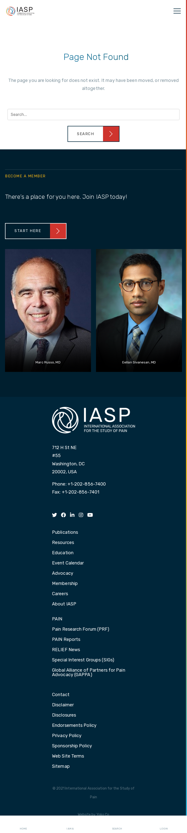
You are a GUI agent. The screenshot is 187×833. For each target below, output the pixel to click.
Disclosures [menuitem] (64, 715)
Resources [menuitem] (63, 542)
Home (23, 824)
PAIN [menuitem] (57, 619)
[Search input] (94, 114)
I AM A (70, 824)
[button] (94, 134)
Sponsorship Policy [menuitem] (72, 746)
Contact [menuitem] (61, 694)
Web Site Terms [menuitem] (68, 756)
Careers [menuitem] (60, 593)
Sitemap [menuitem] (61, 766)
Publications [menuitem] (65, 532)
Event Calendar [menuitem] (68, 563)
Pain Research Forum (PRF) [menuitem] (81, 629)
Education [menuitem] (63, 553)
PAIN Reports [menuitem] (66, 639)
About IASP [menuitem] (64, 604)
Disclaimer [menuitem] (63, 705)
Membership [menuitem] (65, 583)
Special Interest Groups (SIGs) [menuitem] (83, 660)
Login (164, 824)
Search (117, 824)
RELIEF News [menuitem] (66, 649)
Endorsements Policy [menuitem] (74, 725)
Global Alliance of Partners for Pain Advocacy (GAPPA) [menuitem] (88, 672)
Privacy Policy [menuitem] (67, 735)
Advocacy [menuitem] (62, 573)
